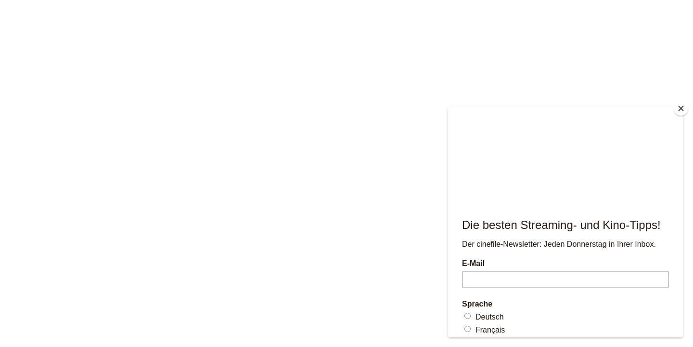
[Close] (681, 108)
